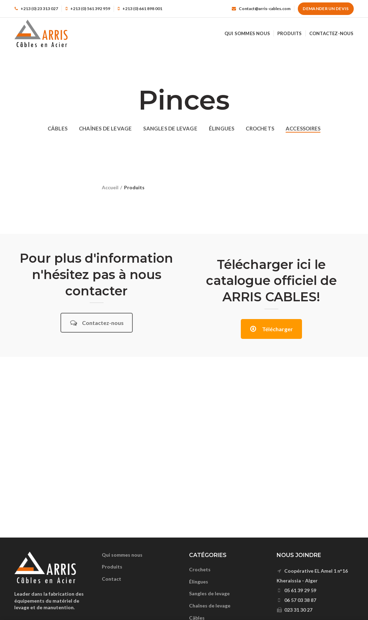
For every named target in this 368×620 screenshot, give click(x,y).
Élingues (198, 582)
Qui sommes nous (122, 555)
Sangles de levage (209, 593)
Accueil (110, 187)
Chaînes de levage (209, 606)
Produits (112, 567)
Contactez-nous (97, 322)
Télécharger (271, 329)
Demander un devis (326, 8)
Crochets (200, 569)
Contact (111, 579)
